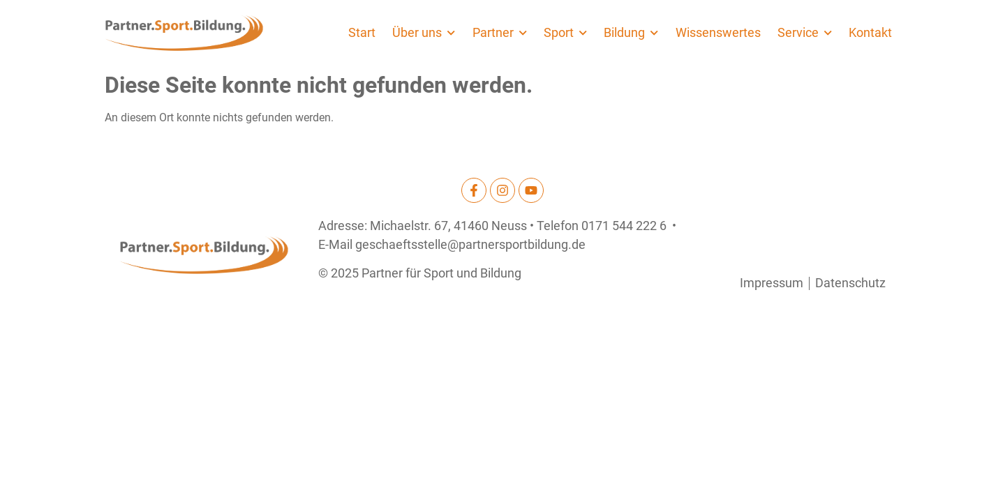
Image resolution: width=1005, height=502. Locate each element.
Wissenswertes (718, 33)
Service (804, 33)
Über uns (423, 33)
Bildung (631, 33)
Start (361, 33)
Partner (499, 33)
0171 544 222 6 (624, 226)
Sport (565, 33)
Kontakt (870, 33)
